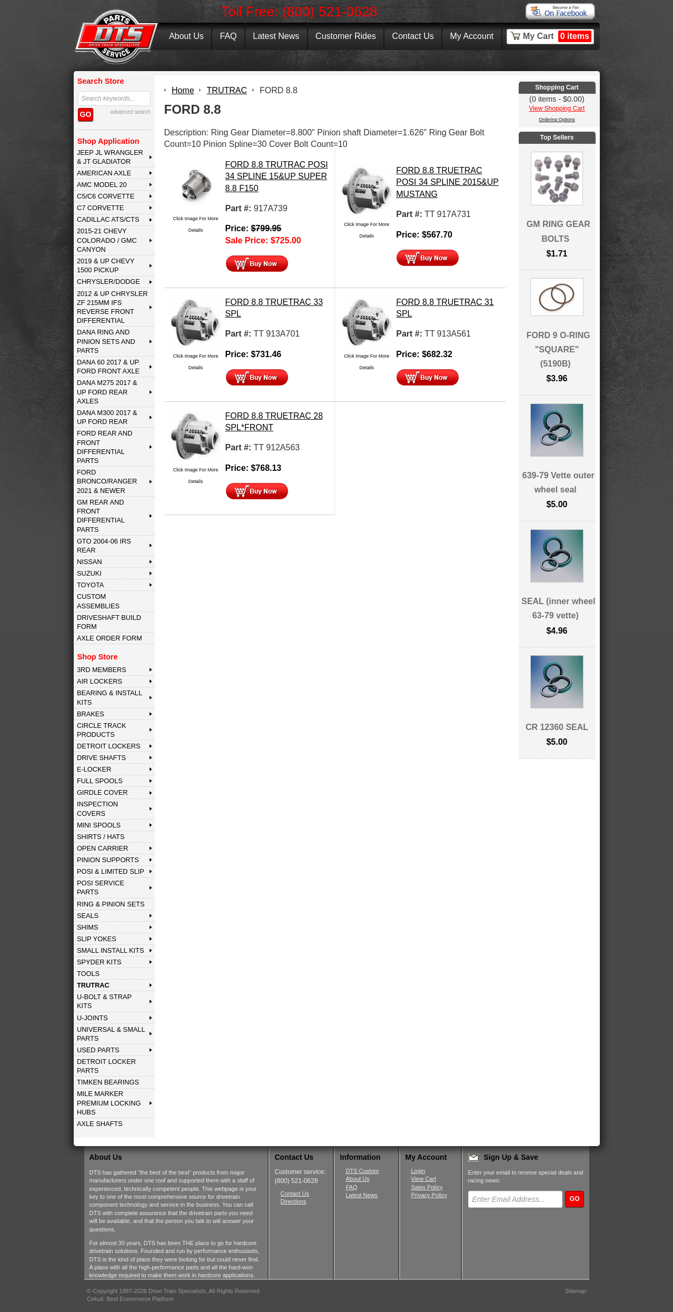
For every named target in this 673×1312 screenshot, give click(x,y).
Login (418, 1171)
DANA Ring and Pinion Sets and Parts (106, 341)
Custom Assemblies (98, 601)
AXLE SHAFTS (100, 1124)
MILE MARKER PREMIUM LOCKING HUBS (109, 1103)
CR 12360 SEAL (557, 727)
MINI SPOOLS (99, 825)
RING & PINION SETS (111, 904)
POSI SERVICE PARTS (100, 887)
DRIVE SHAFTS (101, 758)
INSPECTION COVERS (97, 808)
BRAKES (90, 714)
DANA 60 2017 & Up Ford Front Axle (108, 366)
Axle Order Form (109, 638)
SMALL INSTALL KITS (110, 950)
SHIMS (87, 927)
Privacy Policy (429, 1195)
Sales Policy (427, 1187)
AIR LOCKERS (99, 681)
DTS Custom (362, 1171)
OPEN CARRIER (102, 848)
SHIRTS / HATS (101, 837)
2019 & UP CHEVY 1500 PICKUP (105, 265)
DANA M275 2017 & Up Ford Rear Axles (107, 392)
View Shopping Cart (557, 108)
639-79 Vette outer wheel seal (558, 482)
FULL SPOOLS (100, 781)
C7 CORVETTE (100, 208)
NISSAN (89, 562)
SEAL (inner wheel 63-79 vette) (558, 608)
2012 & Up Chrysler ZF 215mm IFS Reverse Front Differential (112, 307)
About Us (186, 36)
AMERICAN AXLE (104, 173)
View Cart (423, 1179)
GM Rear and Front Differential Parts (101, 516)
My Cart (557, 36)
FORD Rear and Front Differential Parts (104, 447)
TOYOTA (90, 585)
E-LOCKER (94, 769)
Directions (293, 1201)
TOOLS (88, 974)
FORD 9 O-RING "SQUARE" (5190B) (558, 349)
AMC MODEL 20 (102, 185)
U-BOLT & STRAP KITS (104, 1001)
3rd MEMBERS (101, 670)
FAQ (228, 36)
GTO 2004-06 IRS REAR (104, 545)
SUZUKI (89, 573)
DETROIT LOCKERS (109, 746)
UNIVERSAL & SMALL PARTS (111, 1033)
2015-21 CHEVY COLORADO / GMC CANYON (107, 240)
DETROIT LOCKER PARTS (106, 1066)
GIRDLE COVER (102, 792)
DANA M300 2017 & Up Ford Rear (107, 417)
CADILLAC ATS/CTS (108, 219)
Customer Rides (345, 36)
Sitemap (575, 1291)
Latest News (276, 36)
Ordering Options (557, 119)
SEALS (87, 916)
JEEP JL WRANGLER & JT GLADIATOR (110, 157)
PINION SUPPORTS (108, 860)
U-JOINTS (92, 1018)
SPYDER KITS (99, 962)
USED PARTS (98, 1050)
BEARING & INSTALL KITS (109, 697)
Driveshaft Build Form (109, 622)
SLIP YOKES (96, 939)
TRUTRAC (93, 985)
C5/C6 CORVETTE (105, 196)
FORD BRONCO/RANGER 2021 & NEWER (107, 481)
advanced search (130, 112)
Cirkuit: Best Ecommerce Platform (130, 1299)
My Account (472, 36)
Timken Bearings (108, 1082)
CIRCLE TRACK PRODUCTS (101, 730)
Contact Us (413, 36)
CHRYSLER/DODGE (108, 281)
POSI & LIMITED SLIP (110, 871)
